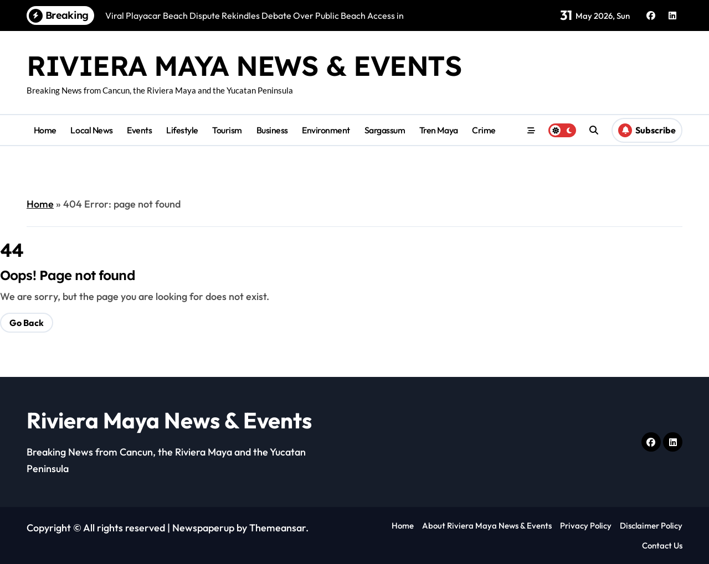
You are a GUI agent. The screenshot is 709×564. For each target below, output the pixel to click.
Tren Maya (438, 130)
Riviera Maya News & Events (244, 65)
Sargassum (384, 130)
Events (139, 130)
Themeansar (277, 527)
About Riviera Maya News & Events (487, 525)
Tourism (227, 130)
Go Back (26, 322)
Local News (91, 130)
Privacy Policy (586, 525)
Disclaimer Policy (651, 525)
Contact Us (662, 545)
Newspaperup (203, 527)
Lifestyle (182, 130)
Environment (326, 130)
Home (45, 130)
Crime (484, 130)
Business (272, 130)
